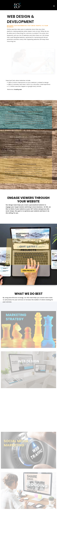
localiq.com (18, 89)
